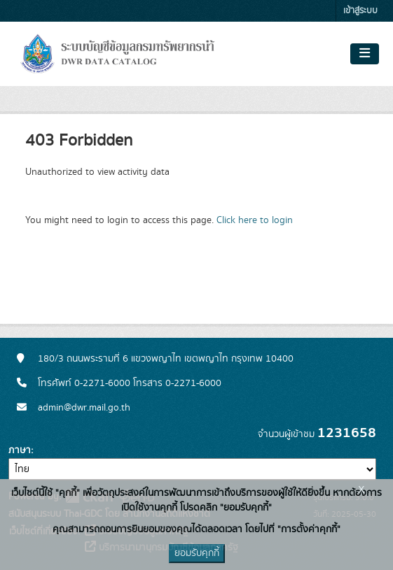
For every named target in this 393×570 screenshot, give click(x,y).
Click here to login (254, 220)
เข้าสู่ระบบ (360, 10)
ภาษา (19, 450)
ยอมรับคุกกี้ (196, 553)
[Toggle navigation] (364, 53)
